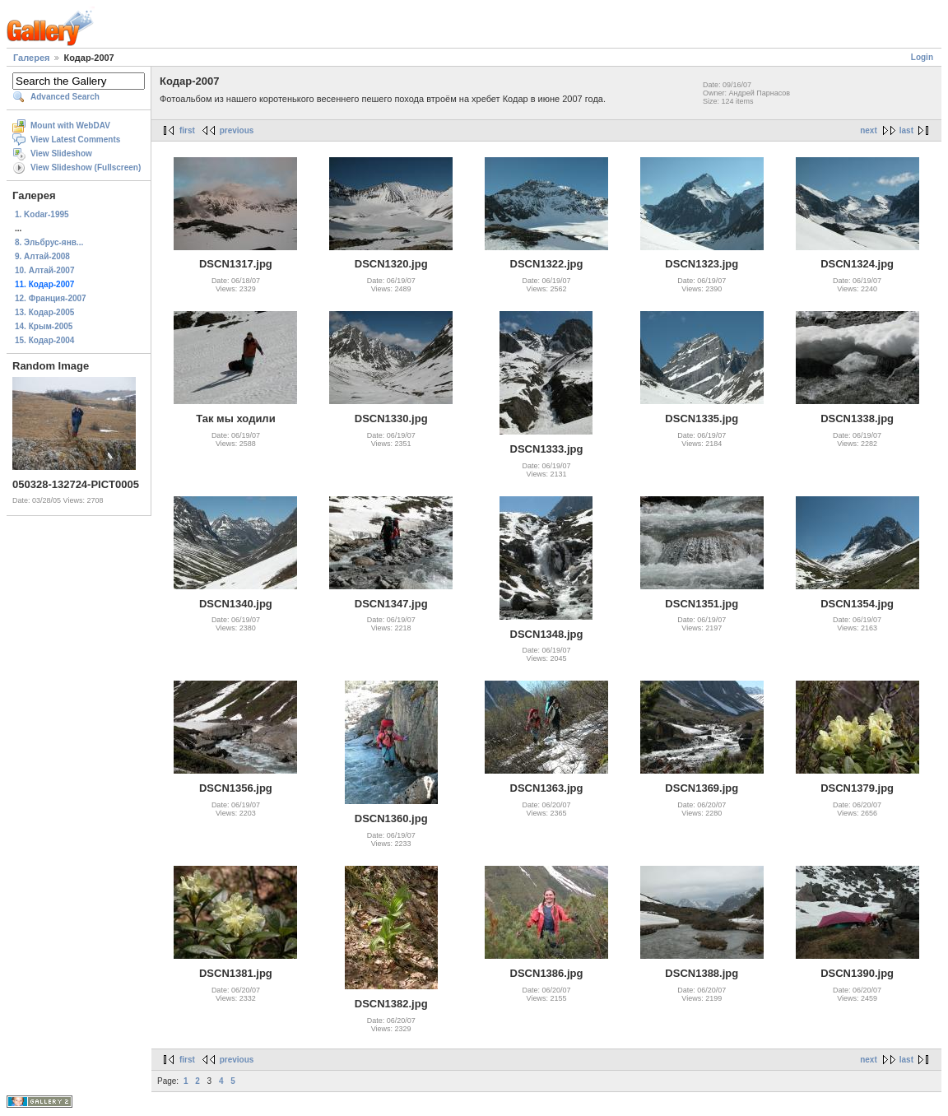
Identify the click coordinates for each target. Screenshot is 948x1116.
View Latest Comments (75, 139)
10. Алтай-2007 (44, 270)
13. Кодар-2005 (44, 312)
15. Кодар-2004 (44, 340)
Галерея (31, 58)
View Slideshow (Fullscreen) (85, 167)
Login (922, 57)
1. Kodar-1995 (42, 214)
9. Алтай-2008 (42, 256)
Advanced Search (65, 96)
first (187, 130)
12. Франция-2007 (50, 298)
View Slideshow (61, 153)
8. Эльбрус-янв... (49, 242)
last (906, 130)
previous (237, 130)
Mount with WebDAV (70, 125)
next (868, 130)
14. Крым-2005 (43, 326)
